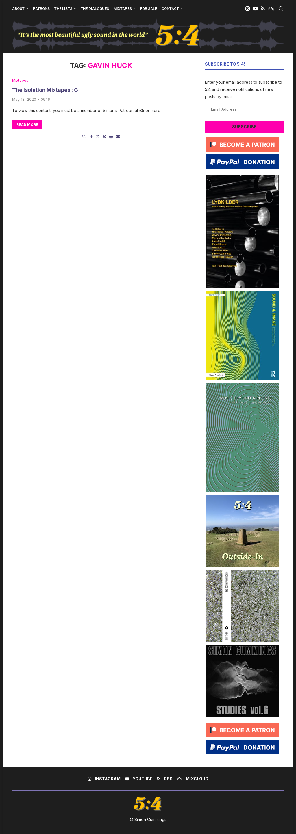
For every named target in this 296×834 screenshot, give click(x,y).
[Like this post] (84, 136)
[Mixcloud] (271, 8)
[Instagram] (247, 8)
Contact (170, 8)
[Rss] (263, 8)
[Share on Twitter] (98, 136)
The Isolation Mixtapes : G (45, 90)
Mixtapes (123, 8)
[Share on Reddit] (111, 136)
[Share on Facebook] (91, 136)
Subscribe (244, 126)
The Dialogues (95, 8)
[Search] (281, 8)
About (18, 8)
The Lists (63, 8)
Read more (27, 124)
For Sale (148, 8)
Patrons (41, 8)
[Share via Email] (118, 136)
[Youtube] (255, 8)
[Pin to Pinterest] (104, 136)
